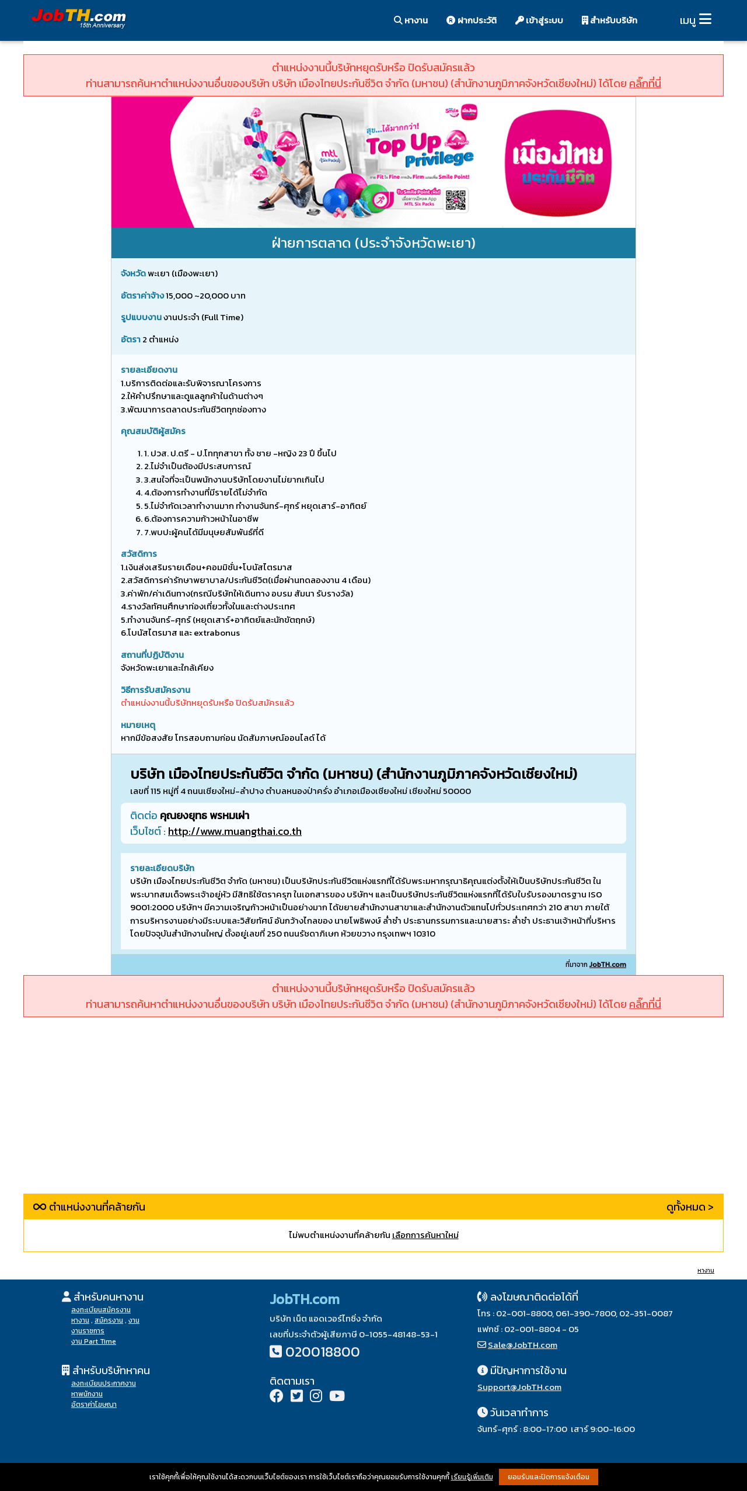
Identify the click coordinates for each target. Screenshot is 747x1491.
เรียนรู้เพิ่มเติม (472, 1477)
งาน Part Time (93, 1341)
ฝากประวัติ (471, 20)
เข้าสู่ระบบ (539, 20)
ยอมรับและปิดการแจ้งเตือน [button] (548, 1477)
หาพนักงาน (87, 1394)
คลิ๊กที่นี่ (645, 83)
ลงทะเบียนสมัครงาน (101, 1310)
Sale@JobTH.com (522, 1344)
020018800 (322, 1351)
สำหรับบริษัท (609, 20)
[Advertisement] (373, 1112)
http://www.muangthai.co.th (235, 831)
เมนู (688, 20)
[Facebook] (277, 1397)
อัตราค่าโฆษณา (94, 1404)
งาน (133, 1320)
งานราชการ (87, 1331)
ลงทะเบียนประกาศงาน (103, 1383)
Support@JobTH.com (519, 1386)
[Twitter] (297, 1397)
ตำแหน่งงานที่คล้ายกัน (89, 1207)
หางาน (411, 20)
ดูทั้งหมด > (690, 1207)
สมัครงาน (109, 1320)
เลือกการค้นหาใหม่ (425, 1235)
